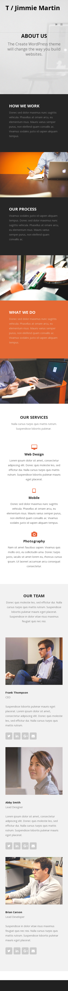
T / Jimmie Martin (32, 8)
